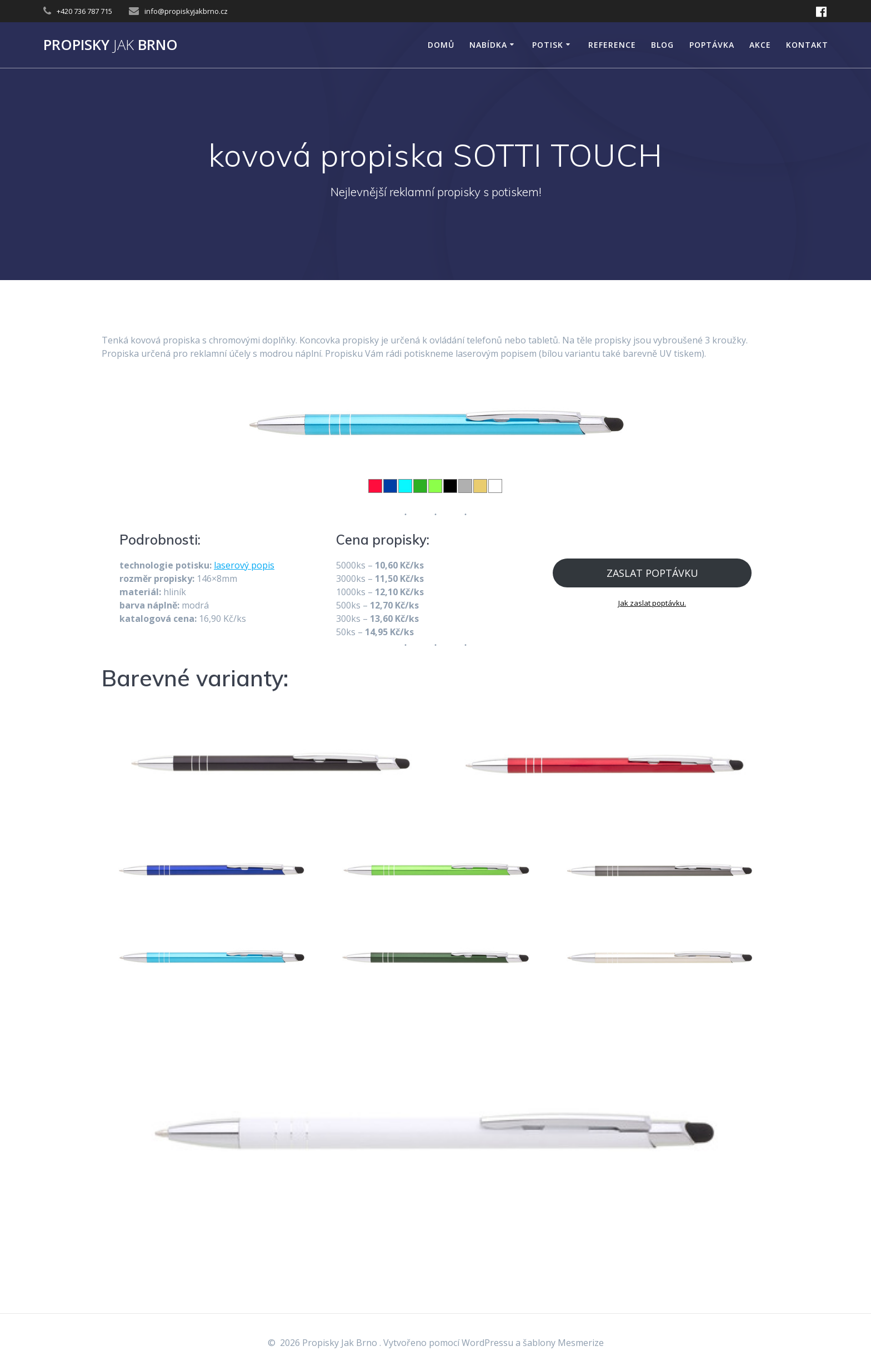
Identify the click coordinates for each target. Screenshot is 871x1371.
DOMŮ (441, 44)
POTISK (547, 44)
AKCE (760, 44)
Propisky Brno (110, 45)
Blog (662, 44)
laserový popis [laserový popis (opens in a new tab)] (244, 565)
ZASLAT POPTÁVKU (652, 573)
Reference (612, 44)
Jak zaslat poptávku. (652, 603)
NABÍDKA (488, 44)
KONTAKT (807, 44)
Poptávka (711, 44)
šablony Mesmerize (563, 1343)
